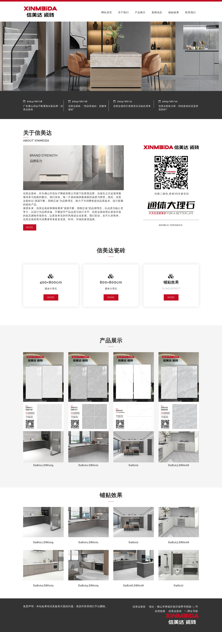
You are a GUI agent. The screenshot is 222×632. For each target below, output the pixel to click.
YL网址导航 (191, 611)
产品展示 (140, 12)
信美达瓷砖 (175, 611)
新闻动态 (157, 12)
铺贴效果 (173, 12)
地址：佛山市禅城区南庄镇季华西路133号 (173, 606)
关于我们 (123, 12)
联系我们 (190, 12)
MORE (29, 227)
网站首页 (106, 12)
